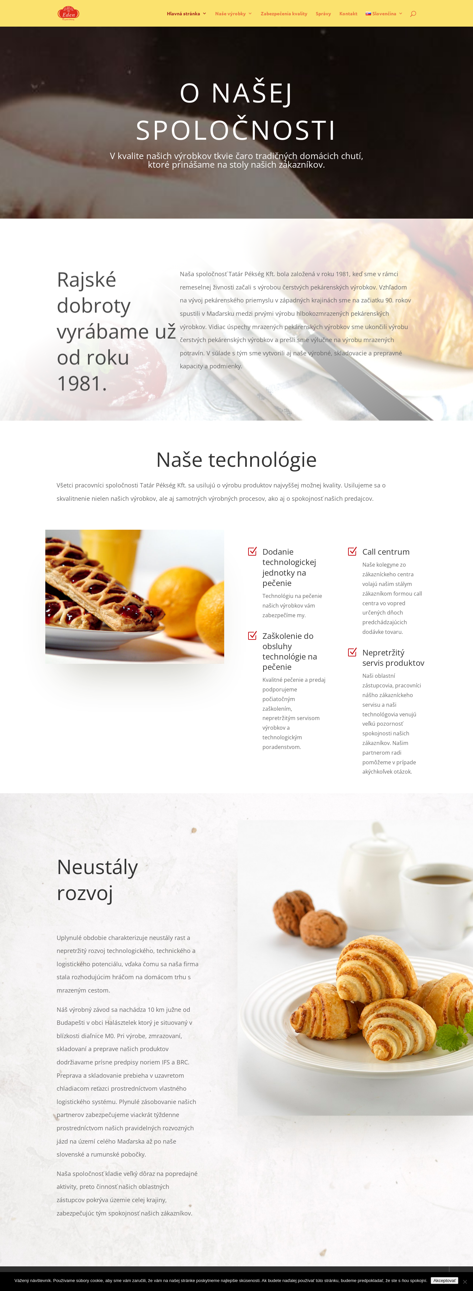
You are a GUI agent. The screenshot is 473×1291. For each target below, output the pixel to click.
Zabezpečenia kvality (284, 13)
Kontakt (348, 13)
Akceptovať (444, 1280)
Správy (323, 13)
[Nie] (464, 1281)
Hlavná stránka (183, 13)
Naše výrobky (230, 13)
